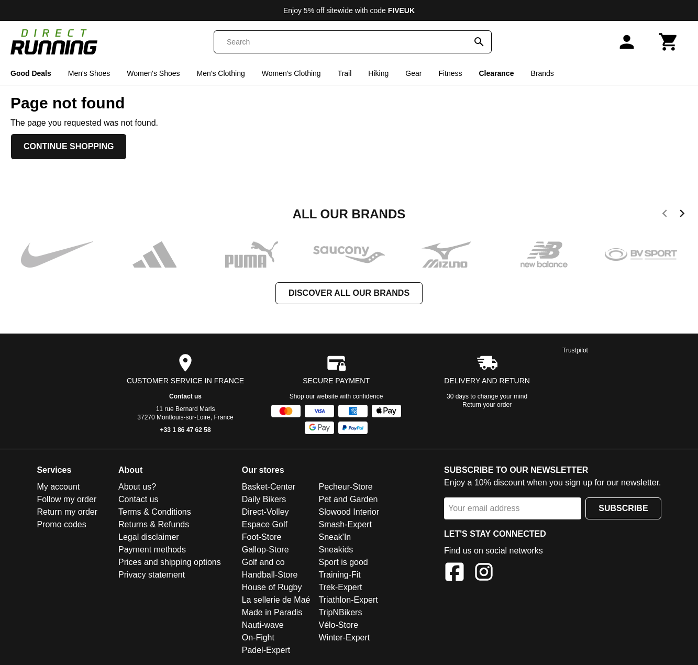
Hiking (378, 73)
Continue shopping (69, 146)
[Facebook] (454, 573)
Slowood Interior (348, 511)
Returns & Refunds (153, 524)
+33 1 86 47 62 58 (185, 430)
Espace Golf (264, 524)
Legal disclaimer (148, 537)
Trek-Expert (340, 587)
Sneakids (335, 549)
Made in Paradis (272, 612)
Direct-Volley (265, 511)
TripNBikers (340, 612)
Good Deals (30, 73)
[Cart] (668, 41)
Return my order (67, 511)
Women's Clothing (291, 73)
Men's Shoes (89, 73)
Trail (345, 73)
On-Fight (258, 637)
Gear (413, 73)
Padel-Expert (266, 650)
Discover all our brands (349, 293)
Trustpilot (575, 350)
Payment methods (152, 549)
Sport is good (343, 562)
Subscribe (623, 508)
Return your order (487, 404)
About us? (137, 486)
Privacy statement (151, 574)
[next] (682, 215)
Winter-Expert (344, 637)
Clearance (496, 73)
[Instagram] (483, 573)
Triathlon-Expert (348, 599)
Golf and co (263, 562)
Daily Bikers (264, 499)
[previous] (664, 215)
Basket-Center (268, 486)
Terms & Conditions (154, 511)
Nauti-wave (263, 624)
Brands (541, 73)
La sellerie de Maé (276, 599)
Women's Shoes (153, 73)
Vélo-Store (338, 624)
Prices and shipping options (169, 562)
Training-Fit (339, 574)
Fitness (450, 73)
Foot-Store (262, 537)
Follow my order (66, 499)
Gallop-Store (265, 549)
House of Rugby (272, 587)
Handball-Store (270, 574)
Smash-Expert (344, 524)
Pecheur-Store (345, 486)
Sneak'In (334, 537)
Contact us (185, 396)
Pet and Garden (348, 499)
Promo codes (61, 524)
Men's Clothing (221, 73)
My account (58, 486)
